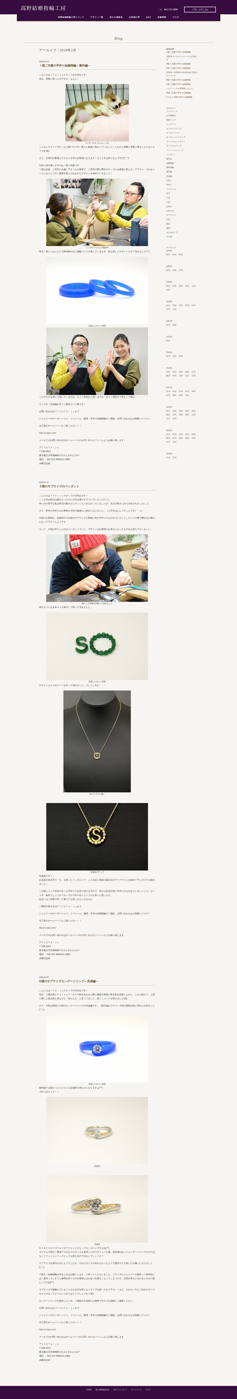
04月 (175, 255)
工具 (168, 198)
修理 (168, 228)
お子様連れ (171, 115)
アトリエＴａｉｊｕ (65, 411)
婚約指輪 (170, 167)
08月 (181, 286)
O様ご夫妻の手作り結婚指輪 (178, 52)
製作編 (169, 172)
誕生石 (169, 159)
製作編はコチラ (109, 1005)
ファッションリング (174, 150)
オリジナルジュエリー (175, 141)
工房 (168, 202)
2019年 (169, 352)
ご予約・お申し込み (200, 9)
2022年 (169, 321)
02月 (175, 356)
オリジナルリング (174, 146)
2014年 (169, 454)
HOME (89, 1390)
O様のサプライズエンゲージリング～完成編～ (69, 981)
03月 (168, 255)
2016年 (169, 407)
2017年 (169, 387)
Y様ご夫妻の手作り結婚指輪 (178, 84)
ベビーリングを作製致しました (179, 88)
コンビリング (172, 111)
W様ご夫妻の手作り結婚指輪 (178, 93)
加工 (168, 193)
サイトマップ (136, 1390)
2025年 (169, 266)
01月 (168, 305)
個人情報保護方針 (103, 1390)
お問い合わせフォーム (92, 440)
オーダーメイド (173, 133)
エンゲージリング (174, 128)
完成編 (169, 176)
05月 (181, 255)
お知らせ (170, 211)
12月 (181, 270)
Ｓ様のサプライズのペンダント (59, 486)
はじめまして (172, 232)
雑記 (168, 224)
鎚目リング (171, 120)
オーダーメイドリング (175, 137)
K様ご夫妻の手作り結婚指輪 (178, 68)
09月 (175, 376)
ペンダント (171, 154)
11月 (194, 286)
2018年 (169, 368)
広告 (168, 219)
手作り (169, 185)
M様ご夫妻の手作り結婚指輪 (178, 64)
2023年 (169, 301)
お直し (169, 180)
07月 (175, 286)
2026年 (169, 251)
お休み (169, 206)
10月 (187, 286)
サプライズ (171, 215)
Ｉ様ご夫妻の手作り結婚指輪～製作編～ (65, 65)
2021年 (169, 337)
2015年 (169, 430)
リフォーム (171, 189)
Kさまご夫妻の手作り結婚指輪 (179, 97)
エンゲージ (171, 124)
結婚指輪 (170, 163)
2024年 (169, 282)
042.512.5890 (171, 9)
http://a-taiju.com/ (47, 433)
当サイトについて (120, 1390)
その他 (169, 237)
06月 (168, 286)
